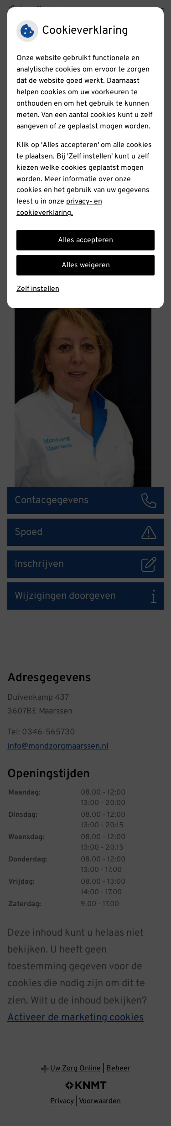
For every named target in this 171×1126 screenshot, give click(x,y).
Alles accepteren (85, 240)
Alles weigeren (86, 265)
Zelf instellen (37, 289)
